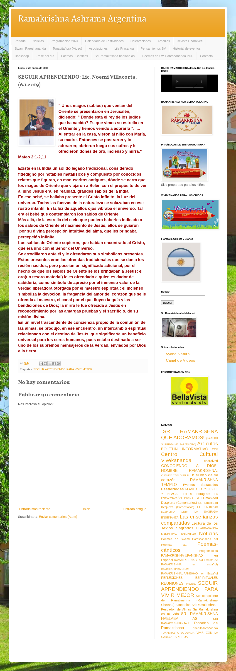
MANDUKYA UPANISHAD (178, 534)
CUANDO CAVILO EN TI (175, 475)
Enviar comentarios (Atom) (58, 516)
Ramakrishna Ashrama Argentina (82, 19)
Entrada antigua (134, 509)
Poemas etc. (174, 544)
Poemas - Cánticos (74, 56)
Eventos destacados (200, 485)
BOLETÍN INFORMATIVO (184, 449)
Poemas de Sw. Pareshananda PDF (167, 56)
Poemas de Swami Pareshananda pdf (189, 539)
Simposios (183, 605)
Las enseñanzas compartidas (189, 520)
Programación (208, 550)
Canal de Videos (180, 360)
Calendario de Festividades (104, 41)
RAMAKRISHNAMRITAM (175, 569)
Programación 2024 (64, 41)
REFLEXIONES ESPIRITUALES (189, 577)
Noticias (38, 41)
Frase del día (45, 56)
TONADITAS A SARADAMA (177, 632)
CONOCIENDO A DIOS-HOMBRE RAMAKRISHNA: (189, 468)
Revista (191, 583)
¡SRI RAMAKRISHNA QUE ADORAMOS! (189, 434)
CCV (215, 449)
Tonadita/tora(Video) (204, 628)
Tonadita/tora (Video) (67, 48)
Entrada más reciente (34, 509)
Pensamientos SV (153, 48)
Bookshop (22, 56)
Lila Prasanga (124, 48)
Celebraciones (140, 41)
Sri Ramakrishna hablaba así (115, 56)
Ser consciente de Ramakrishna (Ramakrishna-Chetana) (189, 600)
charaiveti (211, 461)
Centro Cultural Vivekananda (189, 457)
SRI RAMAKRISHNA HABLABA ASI (189, 616)
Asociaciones (98, 48)
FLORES (187, 494)
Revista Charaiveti (190, 41)
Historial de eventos (187, 48)
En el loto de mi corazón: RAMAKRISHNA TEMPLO (189, 480)
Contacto (206, 56)
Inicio (87, 509)
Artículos (163, 41)
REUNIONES (172, 583)
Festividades (172, 489)
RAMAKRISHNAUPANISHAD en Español (189, 573)
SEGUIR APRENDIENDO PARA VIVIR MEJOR (62, 369)
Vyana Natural (178, 354)
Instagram (203, 494)
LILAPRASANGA (207, 528)
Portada (20, 41)
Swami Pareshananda (30, 48)
